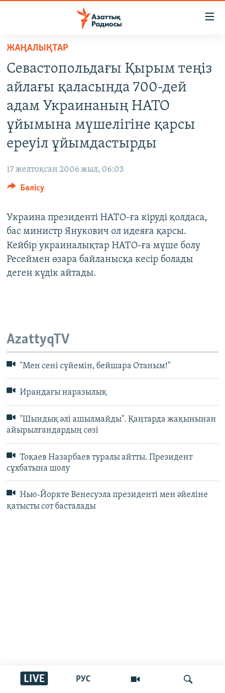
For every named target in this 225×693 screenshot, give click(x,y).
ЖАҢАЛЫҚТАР (37, 48)
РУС (83, 679)
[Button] (26, 190)
